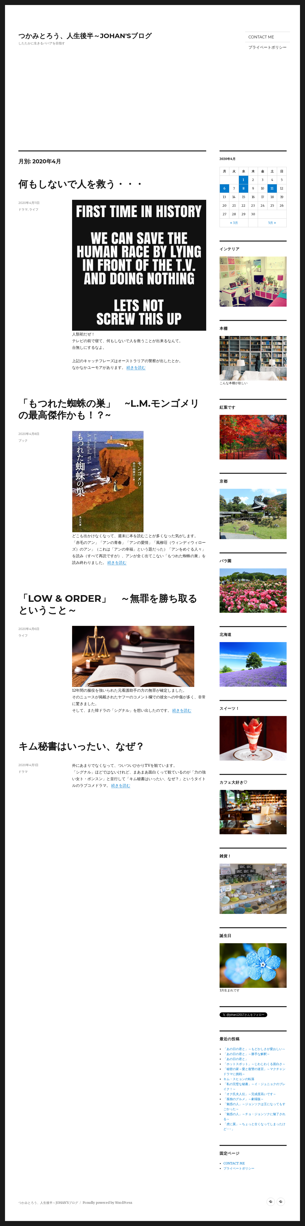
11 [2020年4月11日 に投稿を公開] (272, 188)
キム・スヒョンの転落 (238, 1079)
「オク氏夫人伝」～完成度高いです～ (249, 1094)
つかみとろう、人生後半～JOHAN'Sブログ (85, 36)
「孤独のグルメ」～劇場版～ (243, 1099)
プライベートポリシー (267, 47)
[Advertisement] (152, 115)
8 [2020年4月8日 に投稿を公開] (243, 188)
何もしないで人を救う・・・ (81, 184)
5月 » (272, 223)
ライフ (33, 209)
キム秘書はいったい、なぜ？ (81, 746)
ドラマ (23, 209)
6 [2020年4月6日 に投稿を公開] (224, 188)
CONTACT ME (261, 37)
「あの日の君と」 (235, 1059)
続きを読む (136, 367)
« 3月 (234, 223)
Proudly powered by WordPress (107, 1203)
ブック (23, 440)
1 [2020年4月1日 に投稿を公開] (243, 180)
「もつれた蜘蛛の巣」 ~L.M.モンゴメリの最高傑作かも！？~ (108, 409)
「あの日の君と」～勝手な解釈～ (246, 1054)
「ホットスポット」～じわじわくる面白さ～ (254, 1064)
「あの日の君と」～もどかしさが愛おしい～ (254, 1049)
